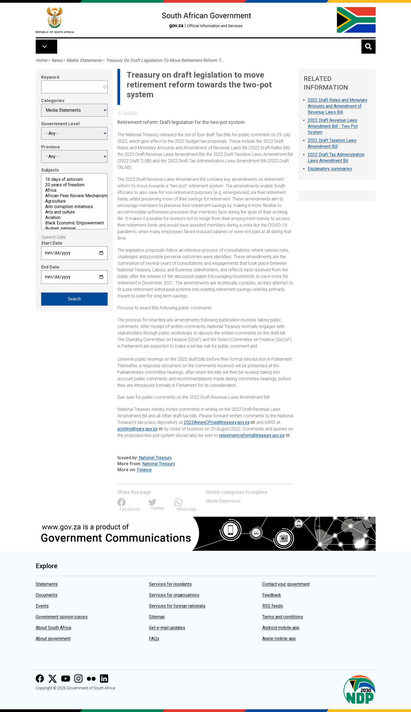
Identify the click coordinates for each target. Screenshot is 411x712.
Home (41, 60)
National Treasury (155, 457)
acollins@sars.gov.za (137, 428)
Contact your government (286, 584)
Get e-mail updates (167, 627)
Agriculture (74, 201)
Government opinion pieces (62, 616)
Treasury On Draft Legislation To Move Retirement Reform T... (165, 60)
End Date (50, 267)
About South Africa (53, 627)
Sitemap (157, 616)
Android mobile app (280, 627)
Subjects (50, 170)
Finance (144, 469)
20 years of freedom (74, 185)
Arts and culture (74, 212)
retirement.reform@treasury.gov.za (251, 435)
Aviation (74, 217)
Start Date (51, 243)
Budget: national (74, 228)
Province (50, 147)
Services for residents (170, 584)
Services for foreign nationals (177, 605)
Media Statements (84, 60)
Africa (74, 190)
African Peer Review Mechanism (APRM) (74, 196)
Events (42, 605)
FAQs (154, 638)
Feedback (271, 595)
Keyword (50, 77)
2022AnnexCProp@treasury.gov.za (216, 422)
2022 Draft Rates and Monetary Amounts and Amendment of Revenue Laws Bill (337, 106)
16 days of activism (74, 179)
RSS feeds (272, 605)
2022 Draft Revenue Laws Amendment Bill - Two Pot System (333, 126)
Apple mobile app (279, 638)
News (56, 60)
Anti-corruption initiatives (74, 206)
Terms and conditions (282, 616)
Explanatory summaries (330, 168)
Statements (47, 584)
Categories (53, 100)
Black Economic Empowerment (74, 223)
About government (53, 638)
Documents (46, 595)
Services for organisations (174, 595)
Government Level (60, 123)
